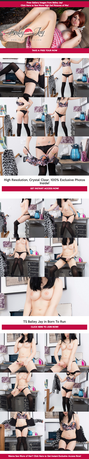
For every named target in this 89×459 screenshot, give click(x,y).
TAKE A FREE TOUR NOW (44, 51)
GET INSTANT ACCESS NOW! (44, 189)
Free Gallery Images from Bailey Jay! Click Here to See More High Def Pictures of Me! (44, 4)
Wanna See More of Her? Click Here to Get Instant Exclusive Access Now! (44, 456)
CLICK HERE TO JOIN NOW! (44, 327)
